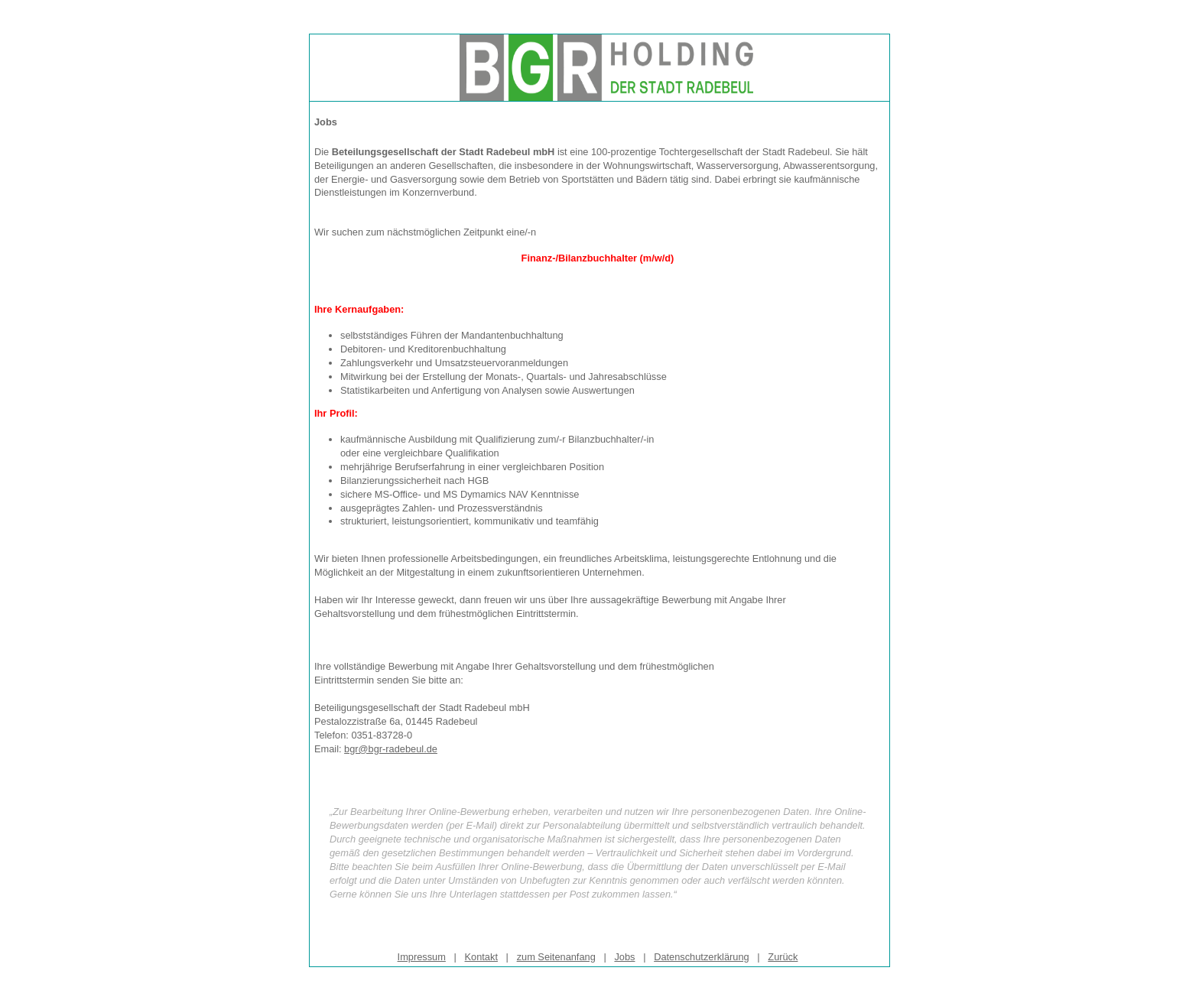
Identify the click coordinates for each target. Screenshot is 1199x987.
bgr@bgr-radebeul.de (390, 749)
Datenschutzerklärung (701, 957)
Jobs (624, 957)
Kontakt (481, 957)
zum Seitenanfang (556, 957)
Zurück (783, 957)
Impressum (422, 957)
